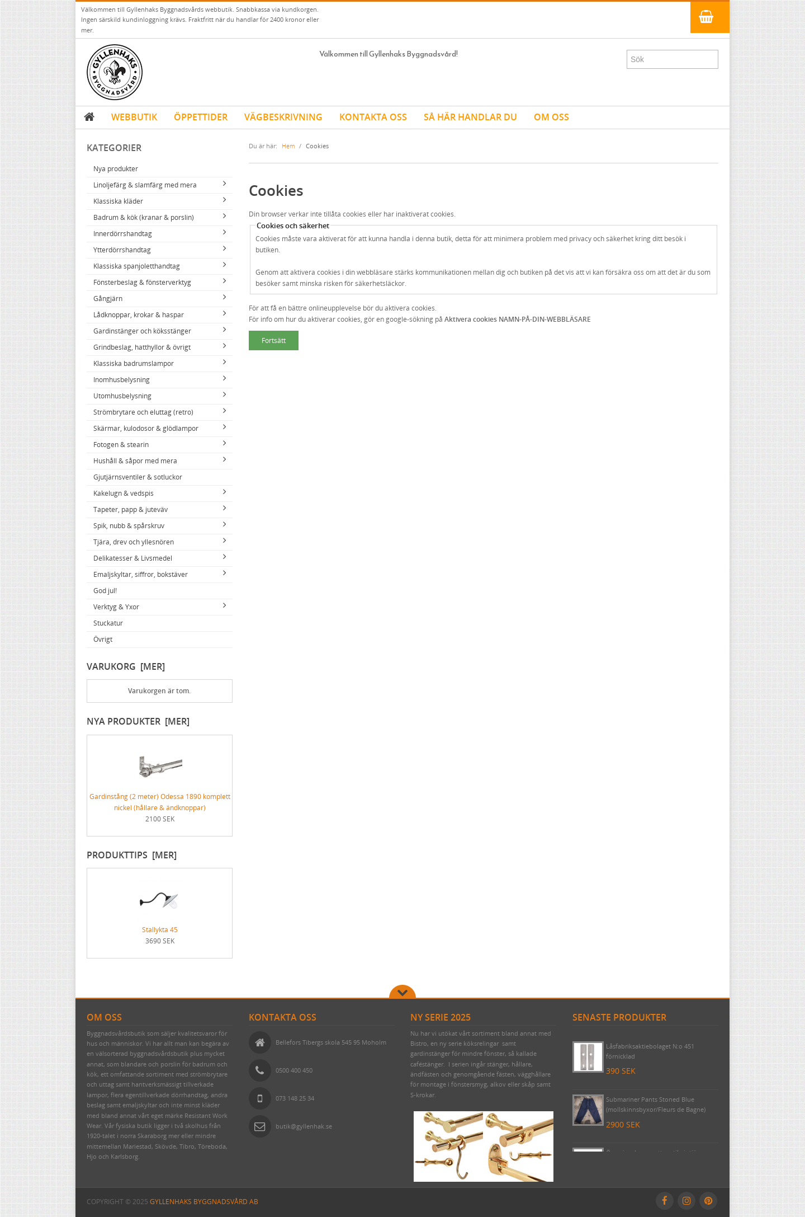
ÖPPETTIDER (201, 117)
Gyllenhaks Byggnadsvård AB (204, 1201)
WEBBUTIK (134, 117)
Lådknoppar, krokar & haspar (138, 314)
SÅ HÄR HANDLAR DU (470, 117)
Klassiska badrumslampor (133, 363)
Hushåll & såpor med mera (135, 461)
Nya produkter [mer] (138, 721)
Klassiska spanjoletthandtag (136, 266)
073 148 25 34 (295, 1098)
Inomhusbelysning (121, 379)
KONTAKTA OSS (373, 117)
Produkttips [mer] (132, 855)
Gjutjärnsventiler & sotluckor (137, 477)
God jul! (105, 590)
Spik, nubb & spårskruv (128, 525)
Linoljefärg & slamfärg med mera (145, 185)
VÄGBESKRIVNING (283, 117)
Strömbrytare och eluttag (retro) (143, 412)
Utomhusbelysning (122, 396)
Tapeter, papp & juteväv (130, 509)
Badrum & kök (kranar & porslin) (143, 217)
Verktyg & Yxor (116, 607)
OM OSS (551, 117)
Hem (288, 146)
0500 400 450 (294, 1070)
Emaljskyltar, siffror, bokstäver (140, 574)
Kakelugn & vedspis (123, 493)
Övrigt (102, 639)
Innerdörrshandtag (122, 233)
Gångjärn (107, 298)
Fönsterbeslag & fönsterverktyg (142, 282)
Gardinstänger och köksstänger (142, 331)
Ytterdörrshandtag (122, 250)
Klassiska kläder (118, 201)
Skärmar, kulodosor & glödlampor (145, 428)
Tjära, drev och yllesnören (133, 542)
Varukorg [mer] (126, 666)
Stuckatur (108, 623)
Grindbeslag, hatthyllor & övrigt (142, 347)
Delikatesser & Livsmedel (132, 558)
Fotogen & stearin (121, 444)
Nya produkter (115, 168)
